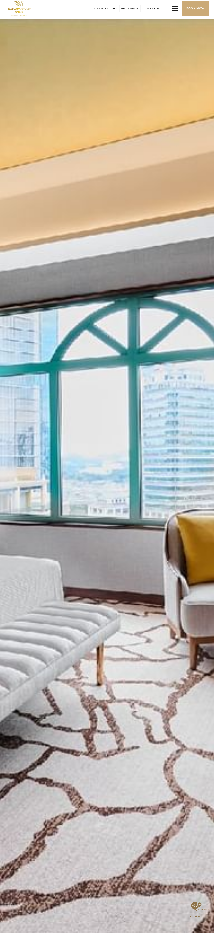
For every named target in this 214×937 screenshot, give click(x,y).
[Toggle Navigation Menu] (175, 8)
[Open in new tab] (129, 9)
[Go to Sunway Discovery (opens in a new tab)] (105, 9)
